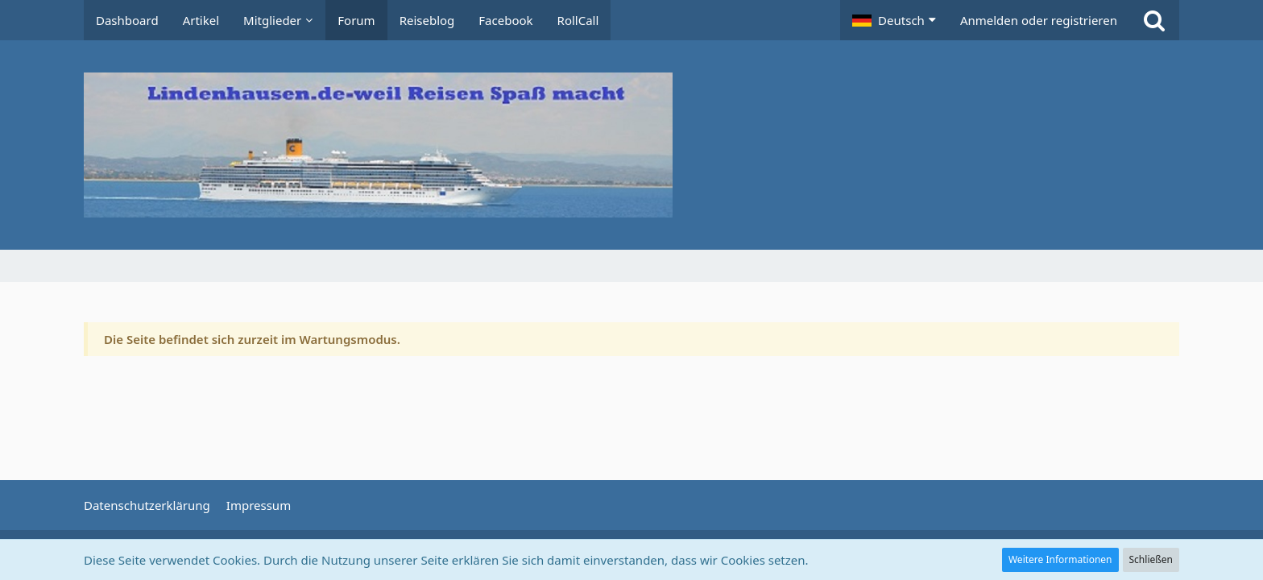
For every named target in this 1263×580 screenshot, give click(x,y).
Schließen (1151, 559)
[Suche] (1154, 20)
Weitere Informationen (1060, 559)
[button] (894, 20)
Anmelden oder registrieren (1038, 20)
